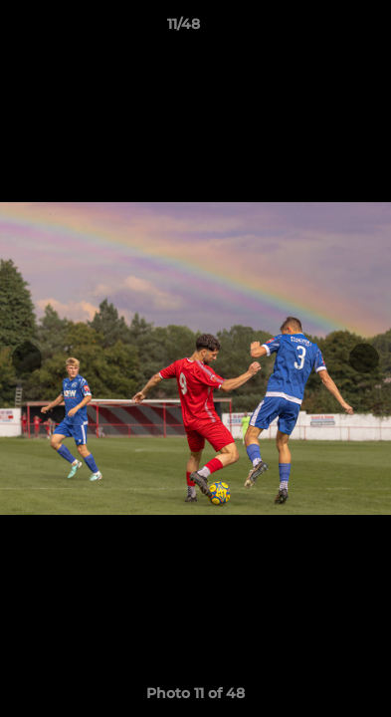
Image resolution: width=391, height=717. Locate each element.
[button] (319, 29)
